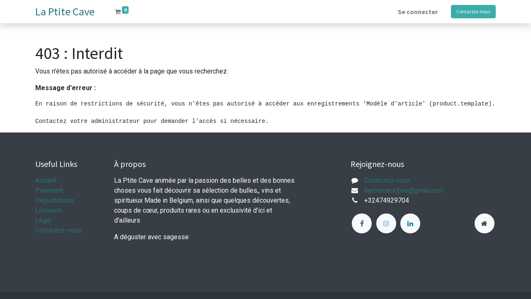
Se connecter (418, 11)
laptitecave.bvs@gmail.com (403, 190)
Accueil (45, 180)
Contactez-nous (473, 11)
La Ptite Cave (65, 11)
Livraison (48, 210)
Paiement (49, 190)
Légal (43, 220)
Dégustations (54, 200)
